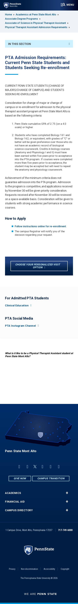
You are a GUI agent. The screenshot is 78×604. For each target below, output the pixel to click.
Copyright (65, 569)
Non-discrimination (29, 569)
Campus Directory (19, 510)
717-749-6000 (65, 530)
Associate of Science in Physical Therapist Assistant (35, 23)
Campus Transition (51, 478)
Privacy (12, 569)
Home (8, 14)
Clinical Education (17, 305)
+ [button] (67, 492)
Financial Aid (15, 501)
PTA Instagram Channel (20, 325)
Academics (13, 493)
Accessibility (49, 569)
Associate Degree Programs (21, 18)
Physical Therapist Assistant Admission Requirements (36, 27)
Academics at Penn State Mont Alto (36, 14)
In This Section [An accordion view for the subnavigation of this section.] (39, 44)
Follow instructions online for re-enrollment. (41, 226)
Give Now (20, 478)
